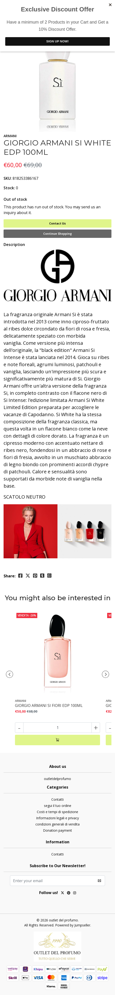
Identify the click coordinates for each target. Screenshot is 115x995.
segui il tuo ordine (57, 805)
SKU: (8, 178)
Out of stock (15, 199)
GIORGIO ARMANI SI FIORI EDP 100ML (49, 705)
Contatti (57, 799)
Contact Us (57, 223)
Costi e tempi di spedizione (57, 812)
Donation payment (57, 830)
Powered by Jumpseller (72, 925)
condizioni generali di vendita (57, 824)
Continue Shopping (57, 234)
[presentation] (9, 674)
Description (14, 244)
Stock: (9, 187)
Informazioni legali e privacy (57, 818)
